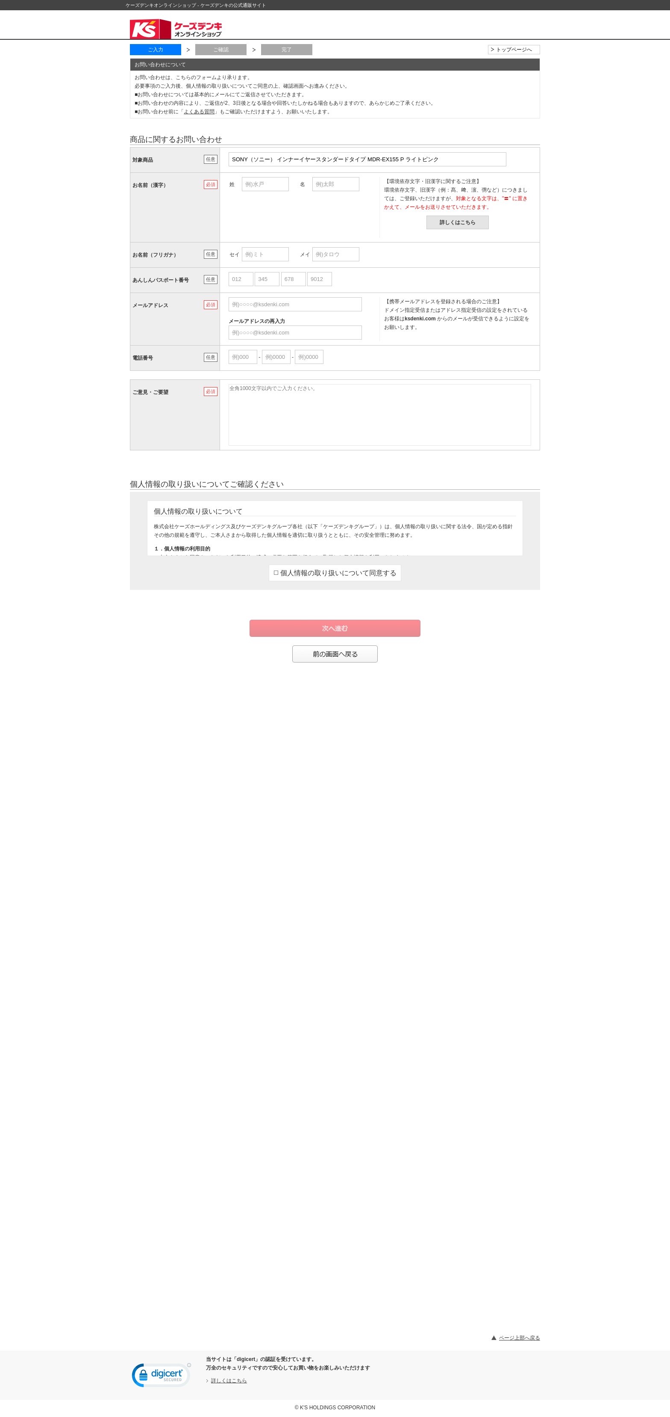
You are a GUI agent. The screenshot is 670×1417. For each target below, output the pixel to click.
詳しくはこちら (458, 222)
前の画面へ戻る (335, 654)
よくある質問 (199, 112)
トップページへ (514, 50)
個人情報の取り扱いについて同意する (335, 573)
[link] (161, 1377)
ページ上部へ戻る (519, 1338)
